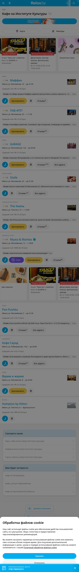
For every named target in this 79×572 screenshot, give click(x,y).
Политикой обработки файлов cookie (40, 547)
